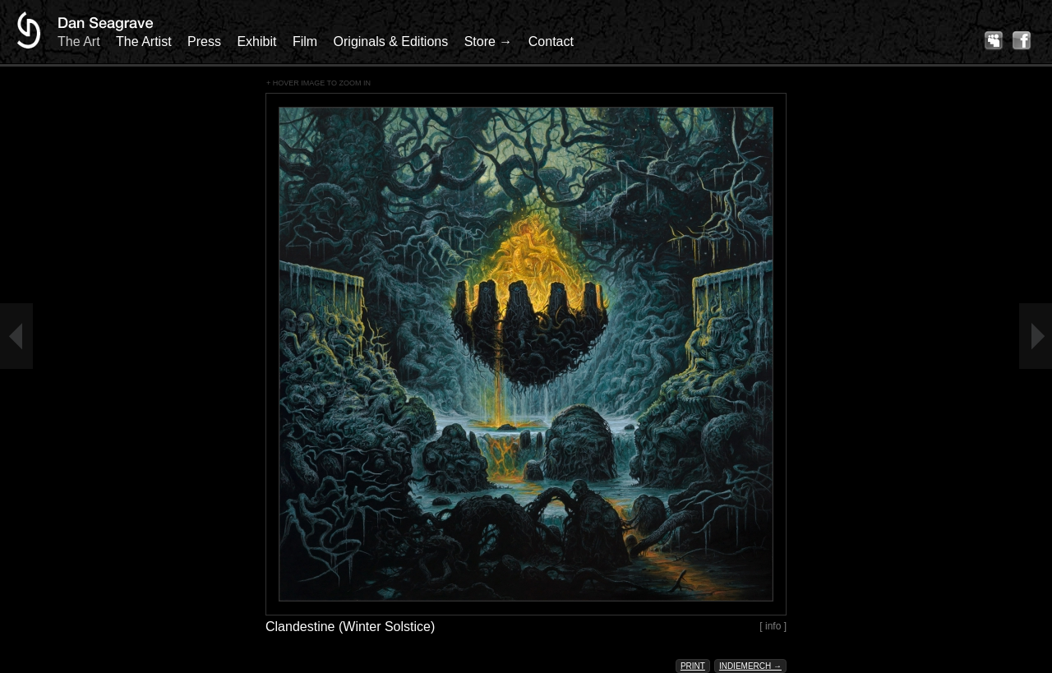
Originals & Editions (391, 41)
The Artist (144, 41)
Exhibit (256, 41)
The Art (79, 41)
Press (204, 41)
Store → (488, 41)
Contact (551, 41)
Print (693, 666)
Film (305, 41)
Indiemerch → (750, 666)
